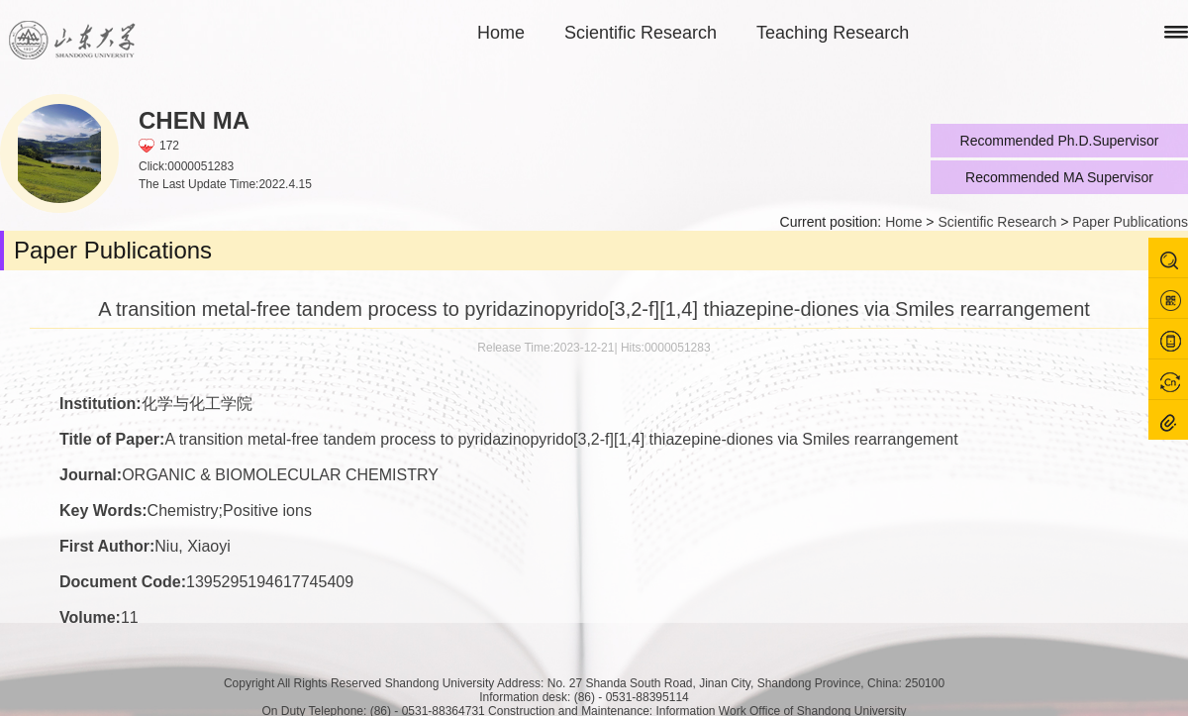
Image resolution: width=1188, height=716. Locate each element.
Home (501, 33)
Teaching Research (832, 33)
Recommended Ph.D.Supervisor (1059, 141)
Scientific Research (640, 33)
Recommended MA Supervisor (1059, 177)
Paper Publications (1130, 222)
